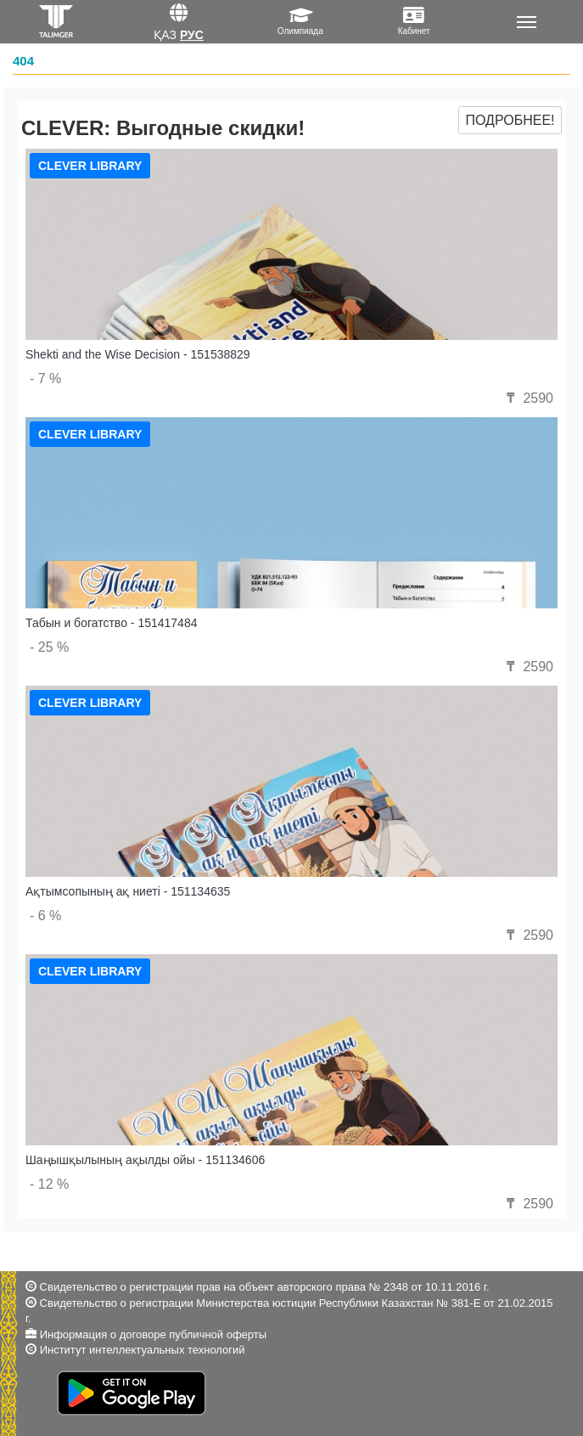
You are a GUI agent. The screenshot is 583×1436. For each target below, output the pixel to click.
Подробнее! (509, 120)
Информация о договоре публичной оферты (153, 1334)
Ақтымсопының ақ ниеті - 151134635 (127, 891)
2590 (527, 398)
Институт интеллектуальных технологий (142, 1349)
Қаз (165, 35)
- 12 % (49, 1184)
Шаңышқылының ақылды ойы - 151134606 (145, 1160)
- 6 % (45, 915)
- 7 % (45, 378)
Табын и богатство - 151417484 (111, 623)
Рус (192, 35)
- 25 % (49, 647)
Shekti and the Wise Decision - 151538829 (137, 354)
